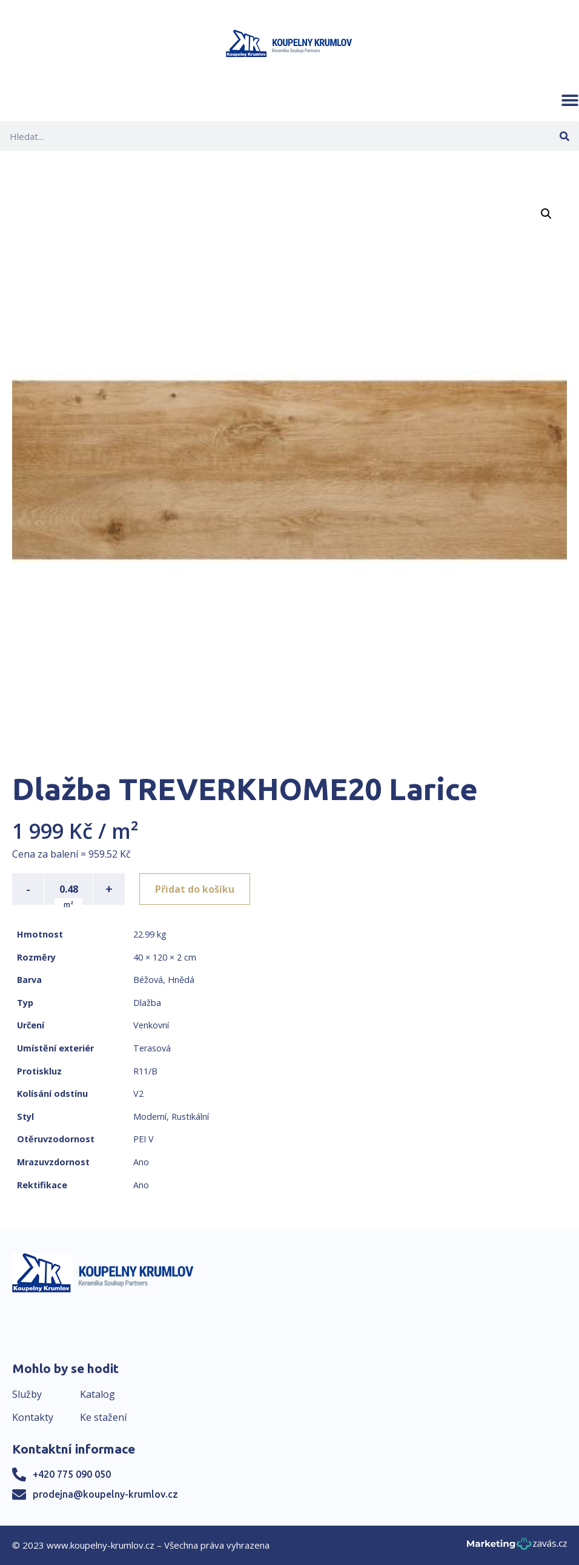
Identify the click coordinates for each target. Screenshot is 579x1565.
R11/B (145, 1071)
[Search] (564, 136)
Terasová (152, 1048)
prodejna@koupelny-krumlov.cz (105, 1494)
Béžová (148, 979)
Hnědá (181, 979)
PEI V (143, 1139)
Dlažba (147, 1002)
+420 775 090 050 (72, 1474)
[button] (570, 100)
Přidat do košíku (194, 889)
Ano (141, 1162)
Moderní (150, 1116)
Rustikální (190, 1116)
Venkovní (151, 1025)
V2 (138, 1093)
